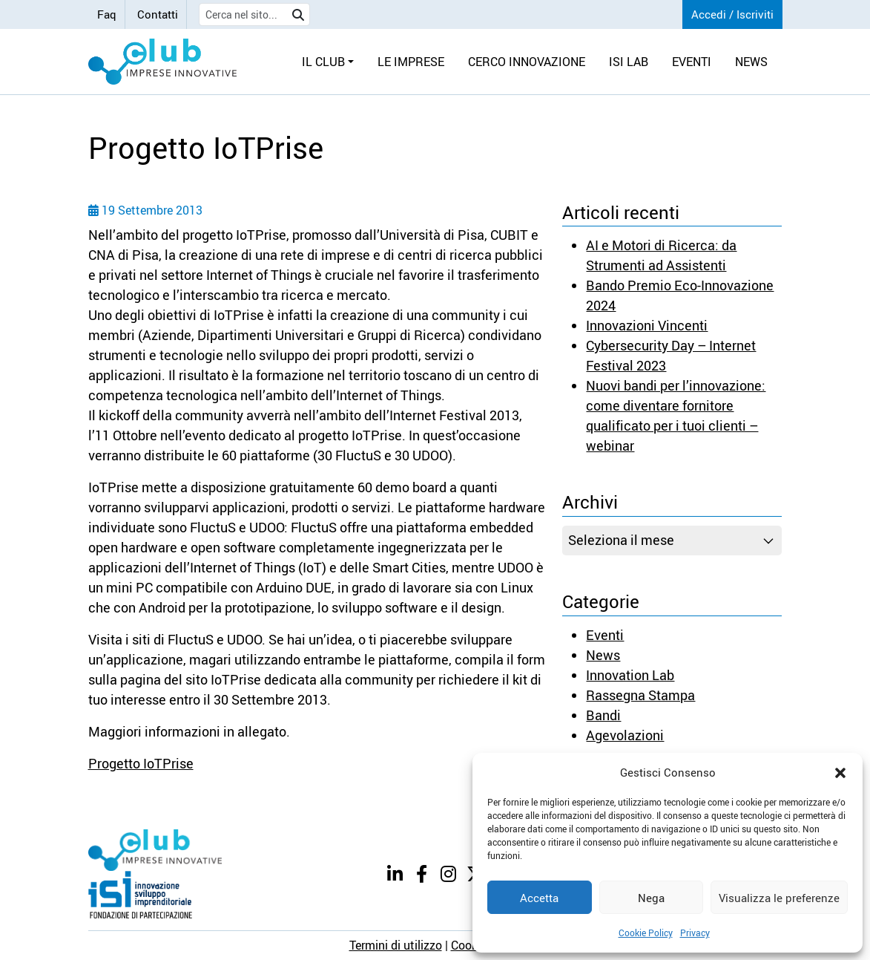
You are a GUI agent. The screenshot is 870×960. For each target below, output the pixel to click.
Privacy (695, 932)
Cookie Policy (646, 932)
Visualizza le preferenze (779, 897)
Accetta (539, 897)
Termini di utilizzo (395, 945)
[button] (840, 772)
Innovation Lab (630, 675)
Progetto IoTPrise (141, 763)
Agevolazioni (625, 735)
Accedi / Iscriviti (732, 14)
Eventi (605, 635)
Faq (106, 14)
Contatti (157, 14)
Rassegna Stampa (640, 695)
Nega (651, 897)
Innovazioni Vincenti (647, 325)
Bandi (603, 715)
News (603, 655)
